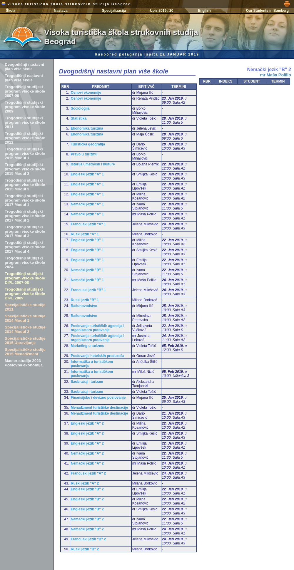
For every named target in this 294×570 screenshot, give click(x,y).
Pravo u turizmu (84, 154)
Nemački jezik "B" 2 (87, 519)
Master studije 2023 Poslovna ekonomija (24, 362)
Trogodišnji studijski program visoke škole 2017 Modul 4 (25, 247)
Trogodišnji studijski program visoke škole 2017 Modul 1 (25, 200)
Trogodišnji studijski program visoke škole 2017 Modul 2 (25, 215)
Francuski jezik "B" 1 (88, 290)
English (204, 11)
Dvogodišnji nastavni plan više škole (24, 66)
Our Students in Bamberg (267, 11)
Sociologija (80, 108)
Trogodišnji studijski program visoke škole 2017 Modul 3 (25, 231)
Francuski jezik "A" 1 (88, 224)
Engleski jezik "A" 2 (87, 423)
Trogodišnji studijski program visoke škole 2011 (25, 122)
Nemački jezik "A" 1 (87, 204)
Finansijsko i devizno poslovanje (98, 397)
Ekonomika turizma (87, 128)
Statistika (78, 118)
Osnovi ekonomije (86, 92)
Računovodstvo (84, 306)
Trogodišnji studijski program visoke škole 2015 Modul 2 (25, 169)
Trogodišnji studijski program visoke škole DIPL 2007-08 (25, 278)
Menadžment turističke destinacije (99, 407)
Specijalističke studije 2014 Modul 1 (25, 318)
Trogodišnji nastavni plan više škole (24, 77)
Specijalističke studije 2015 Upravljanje (25, 340)
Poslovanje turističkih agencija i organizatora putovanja (97, 328)
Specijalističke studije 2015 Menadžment (25, 351)
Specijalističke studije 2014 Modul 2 (25, 329)
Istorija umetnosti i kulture (93, 164)
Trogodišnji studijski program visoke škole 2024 (25, 262)
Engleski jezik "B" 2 (87, 489)
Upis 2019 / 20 (161, 11)
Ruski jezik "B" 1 (85, 300)
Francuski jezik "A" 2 (88, 473)
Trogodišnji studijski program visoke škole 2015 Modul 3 (25, 184)
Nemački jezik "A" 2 (87, 453)
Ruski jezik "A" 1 (85, 234)
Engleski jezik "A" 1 (87, 174)
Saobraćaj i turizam (87, 382)
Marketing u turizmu (87, 346)
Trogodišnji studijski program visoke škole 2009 (25, 106)
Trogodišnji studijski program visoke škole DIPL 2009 (25, 293)
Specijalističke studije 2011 (25, 307)
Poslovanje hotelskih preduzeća (97, 356)
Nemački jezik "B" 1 (87, 270)
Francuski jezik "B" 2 (88, 539)
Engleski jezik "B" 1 (87, 240)
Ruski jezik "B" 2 (85, 549)
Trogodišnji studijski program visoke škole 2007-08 (25, 91)
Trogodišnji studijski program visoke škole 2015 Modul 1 (25, 153)
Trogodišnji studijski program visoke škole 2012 (25, 138)
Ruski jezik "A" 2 (85, 483)
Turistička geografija (88, 144)
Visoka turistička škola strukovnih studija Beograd (66, 4)
